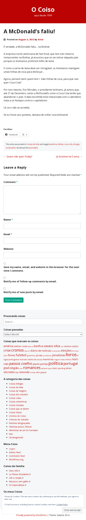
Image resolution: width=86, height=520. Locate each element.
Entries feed (14, 452)
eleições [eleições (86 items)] (66, 350)
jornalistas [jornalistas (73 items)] (58, 355)
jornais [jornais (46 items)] (39, 355)
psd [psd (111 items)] (6, 368)
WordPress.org (16, 459)
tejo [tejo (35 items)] (17, 372)
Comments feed (17, 455)
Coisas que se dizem (19, 408)
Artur (41, 39)
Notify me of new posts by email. (24, 292)
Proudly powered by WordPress (31, 515)
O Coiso (43, 9)
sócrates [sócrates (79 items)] (9, 372)
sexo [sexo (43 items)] (54, 368)
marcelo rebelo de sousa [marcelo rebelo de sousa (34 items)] (31, 359)
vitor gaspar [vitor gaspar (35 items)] (41, 372)
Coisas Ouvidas (16, 405)
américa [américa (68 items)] (8, 346)
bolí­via (60, 144)
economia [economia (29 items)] (56, 351)
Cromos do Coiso (17, 416)
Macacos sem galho (19, 481)
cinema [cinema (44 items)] (67, 346)
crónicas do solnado (19, 419)
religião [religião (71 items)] (14, 368)
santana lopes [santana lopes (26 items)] (46, 368)
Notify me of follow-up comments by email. (30, 281)
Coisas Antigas (16, 383)
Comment (11, 182)
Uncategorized (16, 437)
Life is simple (15, 477)
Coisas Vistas (15, 412)
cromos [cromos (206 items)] (17, 350)
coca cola (68, 144)
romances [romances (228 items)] (32, 367)
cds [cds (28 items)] (62, 346)
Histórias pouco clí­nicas (20, 426)
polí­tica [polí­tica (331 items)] (55, 363)
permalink (33, 148)
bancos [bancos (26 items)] (30, 346)
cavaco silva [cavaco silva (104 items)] (52, 346)
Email (8, 234)
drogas (76, 144)
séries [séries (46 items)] (68, 368)
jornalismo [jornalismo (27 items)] (47, 355)
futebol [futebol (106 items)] (21, 355)
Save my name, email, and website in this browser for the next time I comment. (41, 268)
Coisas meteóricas (18, 401)
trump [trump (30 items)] (32, 372)
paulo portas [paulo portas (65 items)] (40, 364)
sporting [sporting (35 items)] (61, 368)
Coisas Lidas (15, 398)
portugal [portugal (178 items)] (70, 363)
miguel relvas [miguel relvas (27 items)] (59, 359)
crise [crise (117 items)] (7, 350)
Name (8, 219)
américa (53, 144)
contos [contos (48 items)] (74, 346)
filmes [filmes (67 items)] (11, 355)
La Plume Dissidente (19, 474)
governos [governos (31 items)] (31, 355)
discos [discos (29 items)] (27, 351)
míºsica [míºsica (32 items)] (68, 359)
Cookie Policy (62, 504)
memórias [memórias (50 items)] (48, 359)
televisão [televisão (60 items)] (24, 372)
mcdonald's (11, 148)
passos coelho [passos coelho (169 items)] (20, 363)
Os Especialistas (17, 485)
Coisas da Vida (33, 144)
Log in (12, 448)
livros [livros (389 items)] (71, 355)
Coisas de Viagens (17, 390)
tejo (11, 433)
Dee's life (13, 470)
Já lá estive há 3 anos (69, 156)
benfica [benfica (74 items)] (38, 346)
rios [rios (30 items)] (21, 368)
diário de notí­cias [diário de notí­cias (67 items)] (40, 350)
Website (8, 249)
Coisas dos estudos (18, 394)
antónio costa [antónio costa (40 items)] (20, 346)
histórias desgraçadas (19, 423)
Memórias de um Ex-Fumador (23, 430)
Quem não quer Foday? (18, 156)
